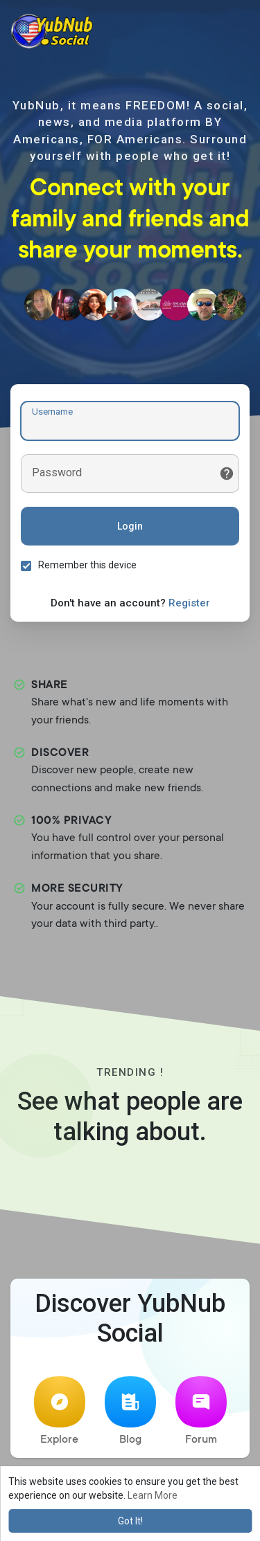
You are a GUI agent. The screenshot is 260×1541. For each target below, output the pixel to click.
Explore (59, 1411)
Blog (130, 1411)
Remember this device (87, 564)
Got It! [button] (130, 1520)
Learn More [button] (152, 1495)
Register (189, 603)
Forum (201, 1411)
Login (130, 526)
